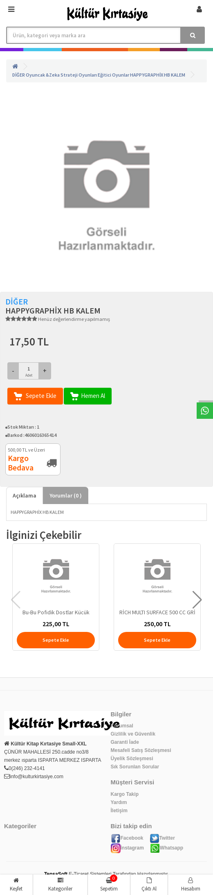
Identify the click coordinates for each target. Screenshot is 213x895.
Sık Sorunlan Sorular (135, 767)
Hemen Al (87, 396)
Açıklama (24, 495)
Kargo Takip (125, 794)
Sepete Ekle (35, 396)
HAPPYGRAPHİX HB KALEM (157, 75)
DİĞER (18, 75)
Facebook (127, 838)
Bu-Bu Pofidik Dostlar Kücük (56, 612)
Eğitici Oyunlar (113, 75)
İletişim (119, 810)
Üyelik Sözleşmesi (132, 758)
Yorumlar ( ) (65, 495)
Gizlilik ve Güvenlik (133, 734)
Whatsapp (166, 848)
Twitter (162, 838)
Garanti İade (125, 742)
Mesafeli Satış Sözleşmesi (141, 750)
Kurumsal (122, 726)
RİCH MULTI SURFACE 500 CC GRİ (157, 612)
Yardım (119, 802)
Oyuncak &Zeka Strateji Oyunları (61, 75)
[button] (197, 600)
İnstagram (127, 848)
